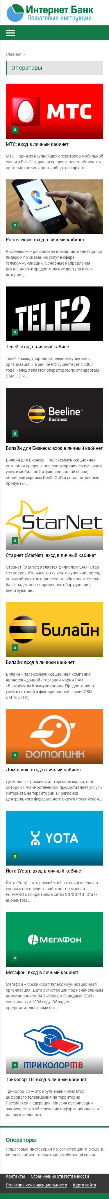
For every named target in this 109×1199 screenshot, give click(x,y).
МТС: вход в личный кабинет (37, 144)
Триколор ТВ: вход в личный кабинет (46, 1079)
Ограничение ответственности (60, 1176)
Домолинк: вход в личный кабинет (43, 769)
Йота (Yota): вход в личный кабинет (44, 871)
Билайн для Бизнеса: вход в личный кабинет (54, 448)
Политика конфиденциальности (36, 1185)
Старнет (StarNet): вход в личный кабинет (51, 555)
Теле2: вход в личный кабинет (38, 346)
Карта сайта (84, 1185)
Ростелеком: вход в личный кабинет (45, 239)
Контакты (15, 1176)
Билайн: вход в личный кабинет (40, 662)
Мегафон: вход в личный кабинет (42, 972)
